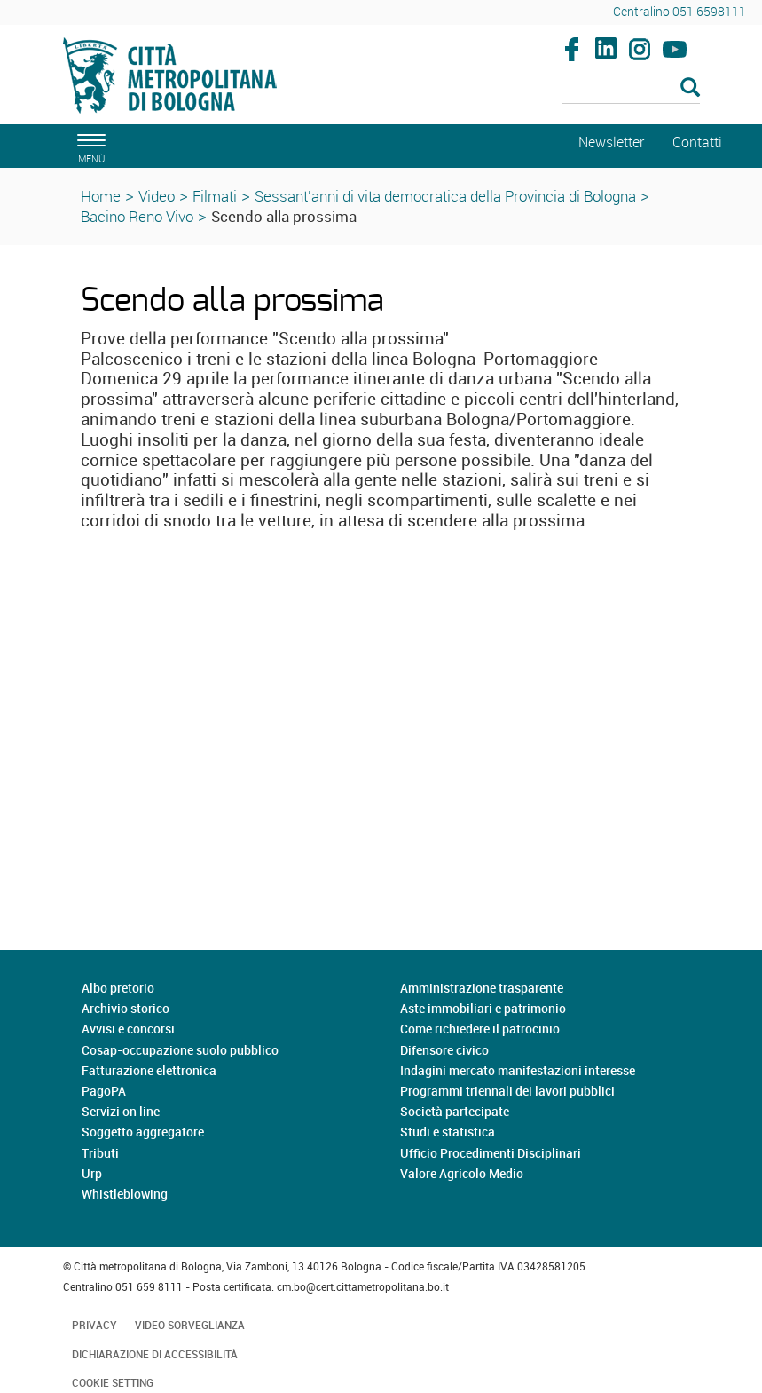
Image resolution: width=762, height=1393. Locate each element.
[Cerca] (631, 89)
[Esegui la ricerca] (690, 88)
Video (156, 196)
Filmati (214, 196)
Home (101, 196)
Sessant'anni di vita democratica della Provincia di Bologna (445, 196)
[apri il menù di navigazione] (88, 146)
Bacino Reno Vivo (137, 216)
